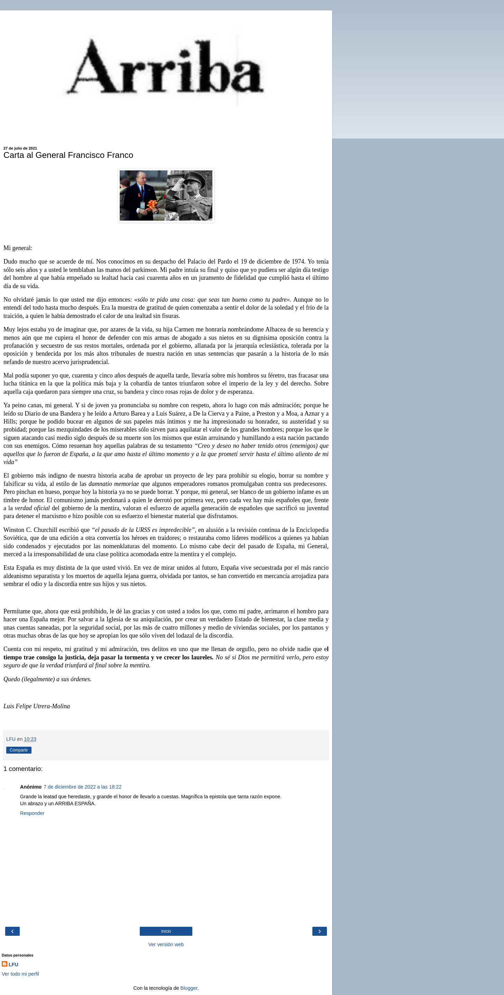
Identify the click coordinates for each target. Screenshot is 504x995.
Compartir (19, 750)
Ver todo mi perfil (20, 974)
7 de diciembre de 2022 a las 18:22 (82, 787)
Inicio (166, 931)
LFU (13, 964)
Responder (32, 813)
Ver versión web (166, 944)
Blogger (189, 988)
